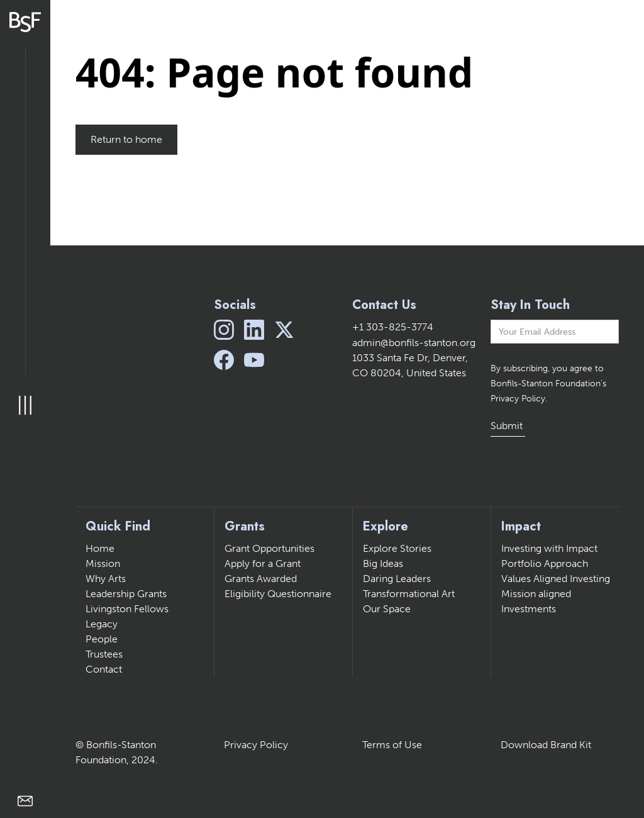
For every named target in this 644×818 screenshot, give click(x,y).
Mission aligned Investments (536, 601)
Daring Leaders (397, 579)
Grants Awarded (261, 579)
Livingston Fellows (127, 609)
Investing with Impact (549, 548)
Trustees (104, 654)
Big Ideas (383, 563)
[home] (25, 22)
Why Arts (106, 579)
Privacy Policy (256, 745)
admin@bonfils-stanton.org (413, 343)
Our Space (387, 609)
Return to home (126, 139)
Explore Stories (397, 548)
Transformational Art (409, 594)
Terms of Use (392, 745)
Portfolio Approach (544, 563)
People (102, 639)
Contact (104, 669)
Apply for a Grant (263, 563)
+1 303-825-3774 (392, 327)
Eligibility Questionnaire (278, 594)
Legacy (102, 624)
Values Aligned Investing (555, 579)
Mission (103, 563)
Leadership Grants (126, 594)
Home (100, 548)
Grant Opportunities (269, 548)
